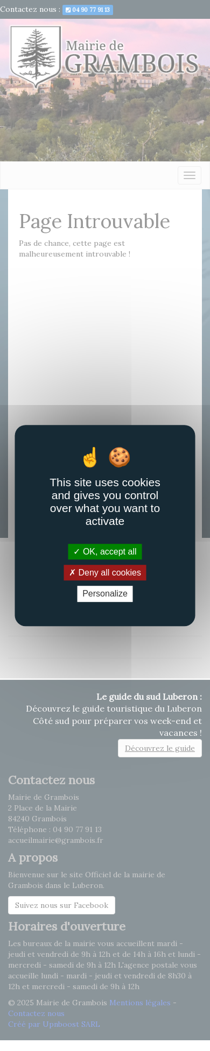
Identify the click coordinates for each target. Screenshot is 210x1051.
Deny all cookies (105, 572)
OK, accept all (104, 551)
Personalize (105, 594)
